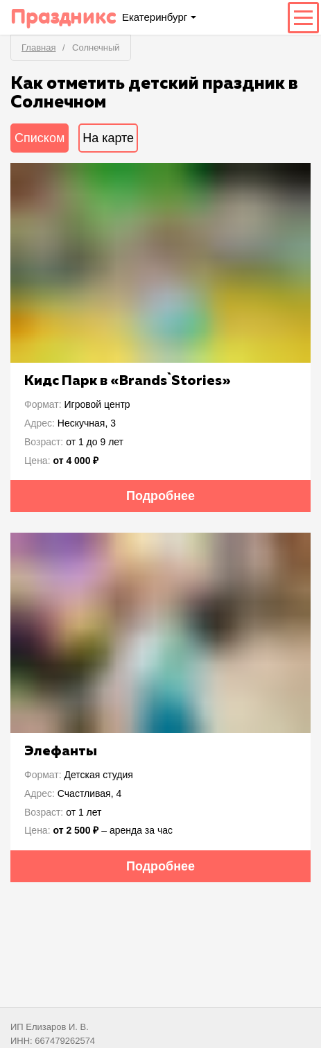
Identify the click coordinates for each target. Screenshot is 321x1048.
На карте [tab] (108, 138)
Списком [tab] (39, 138)
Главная (38, 47)
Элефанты (60, 751)
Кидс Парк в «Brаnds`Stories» (127, 381)
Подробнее (160, 496)
